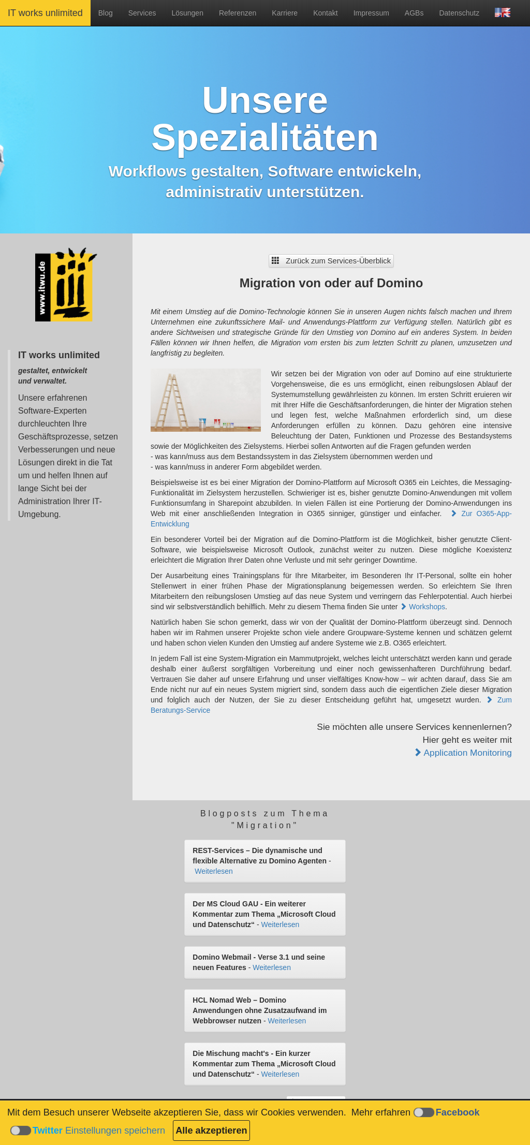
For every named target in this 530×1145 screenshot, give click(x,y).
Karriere (285, 13)
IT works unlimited (45, 13)
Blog (105, 13)
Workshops (422, 607)
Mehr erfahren (380, 1112)
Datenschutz (459, 13)
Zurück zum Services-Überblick (331, 261)
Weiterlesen (214, 871)
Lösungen (187, 13)
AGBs (414, 13)
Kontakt (325, 13)
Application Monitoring (462, 752)
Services (142, 13)
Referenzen (237, 13)
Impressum (371, 13)
